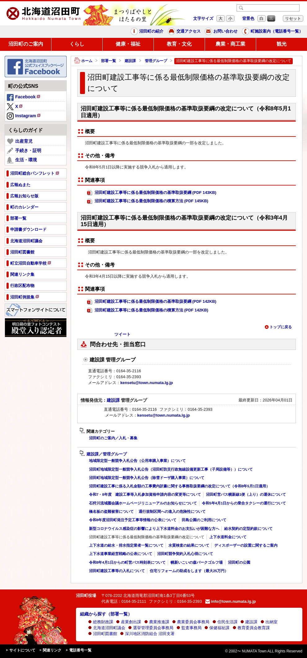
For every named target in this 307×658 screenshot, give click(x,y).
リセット (293, 18)
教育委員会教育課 (251, 627)
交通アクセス (184, 31)
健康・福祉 (128, 44)
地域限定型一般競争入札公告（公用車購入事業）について (137, 461)
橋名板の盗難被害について (111, 511)
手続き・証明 (24, 150)
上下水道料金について (228, 537)
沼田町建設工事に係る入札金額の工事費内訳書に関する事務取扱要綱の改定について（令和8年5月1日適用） (179, 486)
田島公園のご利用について (204, 520)
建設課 (130, 61)
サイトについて (20, 650)
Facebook (24, 97)
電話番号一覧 (78, 650)
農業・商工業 (230, 44)
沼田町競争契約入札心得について (185, 554)
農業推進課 (156, 622)
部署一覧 (108, 61)
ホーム (83, 61)
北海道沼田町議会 (106, 627)
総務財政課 (100, 622)
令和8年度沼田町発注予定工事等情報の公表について (132, 520)
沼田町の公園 (239, 562)
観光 (282, 44)
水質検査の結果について (188, 545)
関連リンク (50, 650)
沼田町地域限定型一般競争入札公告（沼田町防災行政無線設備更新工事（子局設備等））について (171, 469)
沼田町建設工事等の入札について (117, 571)
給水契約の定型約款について (248, 528)
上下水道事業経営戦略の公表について (120, 554)
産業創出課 (128, 622)
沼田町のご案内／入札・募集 (113, 438)
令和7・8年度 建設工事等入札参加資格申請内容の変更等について (145, 494)
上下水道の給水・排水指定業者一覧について (126, 545)
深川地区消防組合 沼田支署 (147, 633)
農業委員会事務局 (190, 622)
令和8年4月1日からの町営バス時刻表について (127, 562)
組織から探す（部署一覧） (106, 613)
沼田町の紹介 (147, 31)
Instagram (24, 116)
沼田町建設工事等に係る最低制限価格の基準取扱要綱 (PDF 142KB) (151, 301)
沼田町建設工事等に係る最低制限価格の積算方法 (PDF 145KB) (147, 201)
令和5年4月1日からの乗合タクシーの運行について (244, 503)
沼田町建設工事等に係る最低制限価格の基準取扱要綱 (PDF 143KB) (151, 192)
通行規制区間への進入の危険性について (172, 511)
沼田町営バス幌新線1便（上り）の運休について (246, 494)
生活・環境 (22, 160)
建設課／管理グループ (103, 454)
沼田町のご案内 (25, 44)
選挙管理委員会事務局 (150, 627)
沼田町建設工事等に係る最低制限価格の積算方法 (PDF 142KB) (147, 310)
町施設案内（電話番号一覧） (272, 31)
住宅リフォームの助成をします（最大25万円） (189, 571)
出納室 (269, 622)
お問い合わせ (221, 31)
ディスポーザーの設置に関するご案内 (246, 545)
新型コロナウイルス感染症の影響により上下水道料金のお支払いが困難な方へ (154, 528)
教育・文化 (179, 44)
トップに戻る (278, 327)
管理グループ (156, 61)
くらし (76, 44)
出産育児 (20, 141)
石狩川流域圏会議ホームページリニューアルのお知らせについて (143, 503)
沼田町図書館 (102, 633)
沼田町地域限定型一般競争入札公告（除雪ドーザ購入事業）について (146, 478)
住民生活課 (225, 622)
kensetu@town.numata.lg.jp (146, 382)
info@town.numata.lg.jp (230, 601)
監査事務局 (189, 627)
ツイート (122, 334)
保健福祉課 (216, 627)
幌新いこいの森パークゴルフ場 (197, 562)
